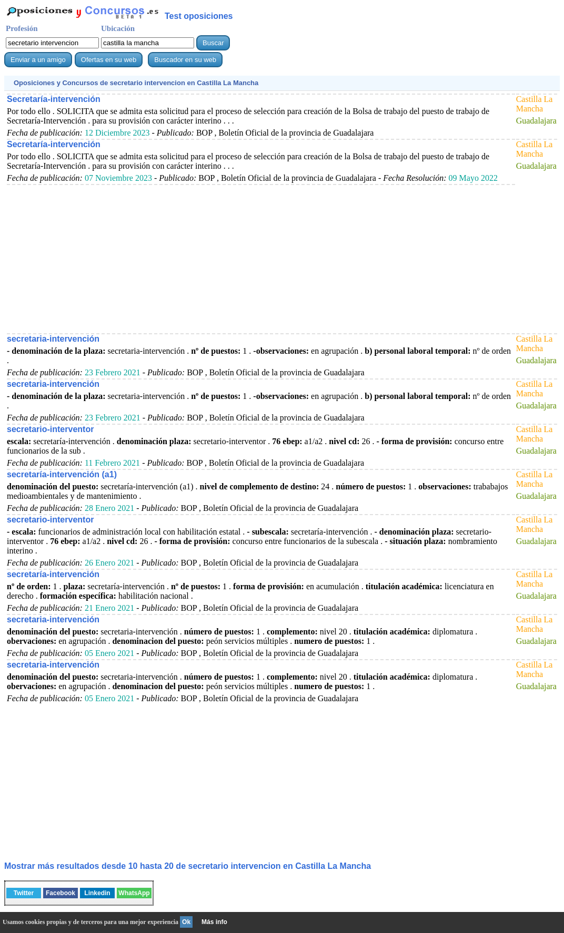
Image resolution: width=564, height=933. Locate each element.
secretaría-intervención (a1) (62, 474)
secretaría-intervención (53, 574)
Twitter (24, 893)
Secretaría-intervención (53, 99)
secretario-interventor (50, 429)
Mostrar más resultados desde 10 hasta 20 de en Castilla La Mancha (187, 866)
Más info (214, 922)
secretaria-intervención (53, 338)
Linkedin (97, 893)
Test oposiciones (199, 16)
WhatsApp (133, 893)
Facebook (60, 893)
